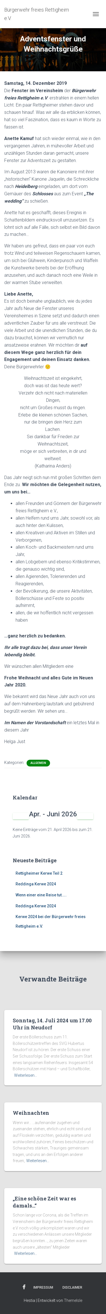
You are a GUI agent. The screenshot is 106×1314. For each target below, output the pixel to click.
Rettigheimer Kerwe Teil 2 (39, 873)
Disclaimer (72, 1287)
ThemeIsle (73, 1300)
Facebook (24, 1287)
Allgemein (38, 763)
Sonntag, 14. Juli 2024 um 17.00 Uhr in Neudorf (52, 1024)
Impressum (43, 1287)
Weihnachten (31, 1112)
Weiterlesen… (25, 1075)
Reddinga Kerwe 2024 (36, 884)
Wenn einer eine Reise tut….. (41, 895)
